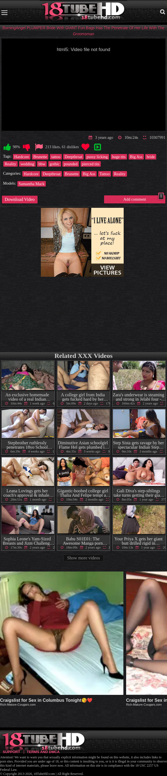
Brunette (40, 157)
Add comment (143, 198)
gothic (55, 164)
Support (11, 752)
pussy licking (97, 157)
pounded (71, 164)
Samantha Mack (31, 184)
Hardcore (21, 157)
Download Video (20, 199)
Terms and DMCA (43, 752)
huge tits (119, 157)
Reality (10, 164)
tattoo (55, 157)
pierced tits (91, 164)
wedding (27, 164)
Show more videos (83, 558)
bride (151, 157)
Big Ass (136, 157)
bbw (41, 164)
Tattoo (105, 174)
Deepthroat (73, 157)
